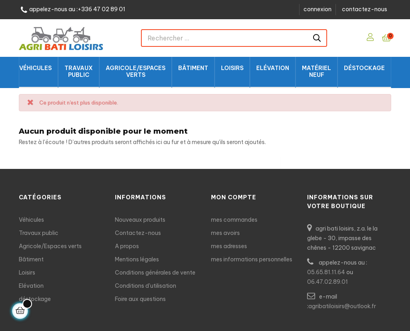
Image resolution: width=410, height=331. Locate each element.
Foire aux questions (140, 299)
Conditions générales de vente (155, 272)
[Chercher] (336, 160)
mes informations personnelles (251, 259)
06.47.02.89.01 (327, 281)
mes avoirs (225, 233)
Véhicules (31, 219)
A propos (127, 246)
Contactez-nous (138, 233)
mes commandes (234, 219)
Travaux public (38, 233)
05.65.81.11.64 (326, 272)
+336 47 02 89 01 (101, 9)
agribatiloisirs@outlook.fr (342, 306)
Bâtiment (31, 259)
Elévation (31, 285)
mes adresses (229, 246)
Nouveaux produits (140, 219)
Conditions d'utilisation (145, 285)
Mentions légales (137, 259)
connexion (317, 9)
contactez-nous (364, 9)
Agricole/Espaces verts (50, 246)
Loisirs (27, 272)
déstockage (35, 299)
